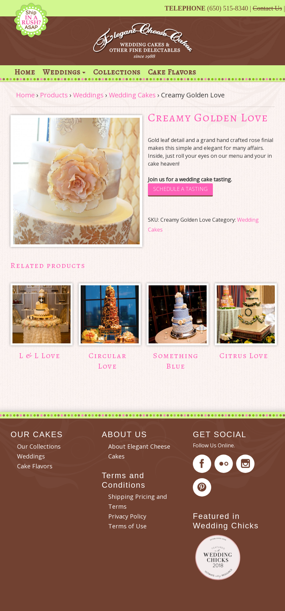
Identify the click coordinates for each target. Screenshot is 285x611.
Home (24, 72)
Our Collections (39, 446)
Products (54, 95)
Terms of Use (127, 526)
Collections (116, 72)
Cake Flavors (172, 72)
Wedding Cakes (132, 95)
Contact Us (267, 8)
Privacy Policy (127, 516)
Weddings (61, 72)
